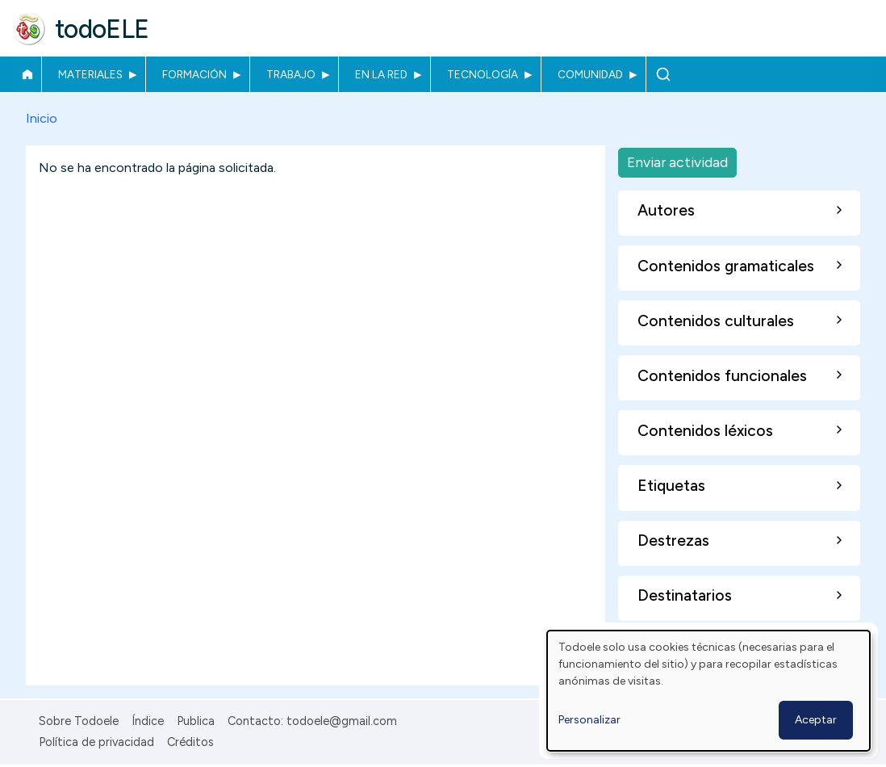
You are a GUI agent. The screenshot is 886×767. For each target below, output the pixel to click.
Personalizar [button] (589, 720)
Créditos (190, 742)
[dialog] (708, 691)
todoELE (102, 29)
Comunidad (590, 74)
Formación (194, 74)
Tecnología (482, 74)
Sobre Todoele (79, 721)
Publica (196, 721)
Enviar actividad (677, 161)
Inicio (27, 74)
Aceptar (816, 720)
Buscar (663, 74)
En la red (381, 74)
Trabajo (291, 74)
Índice (148, 721)
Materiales (90, 74)
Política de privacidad (96, 742)
